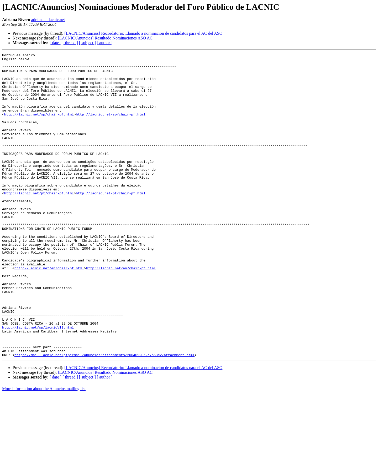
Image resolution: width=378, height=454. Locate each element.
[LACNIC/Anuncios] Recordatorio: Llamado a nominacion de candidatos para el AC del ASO (143, 33)
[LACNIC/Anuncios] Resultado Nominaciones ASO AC (105, 38)
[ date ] (55, 43)
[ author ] (105, 43)
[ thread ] (70, 43)
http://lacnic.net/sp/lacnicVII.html (38, 382)
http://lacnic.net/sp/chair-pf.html (39, 126)
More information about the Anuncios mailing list (44, 449)
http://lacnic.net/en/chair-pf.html (49, 311)
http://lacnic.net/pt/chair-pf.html (39, 221)
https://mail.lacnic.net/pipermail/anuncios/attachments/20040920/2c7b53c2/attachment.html (104, 415)
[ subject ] (87, 43)
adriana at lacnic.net (48, 19)
